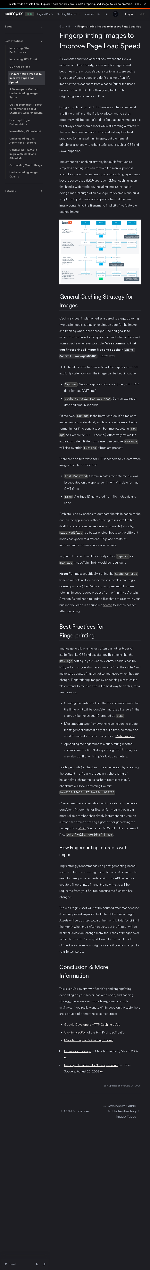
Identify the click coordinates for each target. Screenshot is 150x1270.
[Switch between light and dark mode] (107, 14)
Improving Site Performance (19, 50)
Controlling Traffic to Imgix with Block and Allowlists (23, 154)
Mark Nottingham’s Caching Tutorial (88, 1037)
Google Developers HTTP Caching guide (92, 1021)
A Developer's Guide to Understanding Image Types (24, 93)
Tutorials (24, 191)
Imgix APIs (45, 14)
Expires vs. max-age (77, 1048)
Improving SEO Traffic (23, 59)
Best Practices (24, 41)
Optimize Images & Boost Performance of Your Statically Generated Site (26, 108)
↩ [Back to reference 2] (101, 1068)
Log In (129, 14)
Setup (24, 26)
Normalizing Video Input (25, 131)
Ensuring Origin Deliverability (19, 122)
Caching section (75, 1029)
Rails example (125, 733)
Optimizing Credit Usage (25, 165)
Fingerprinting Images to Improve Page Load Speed (25, 78)
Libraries (89, 14)
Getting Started (68, 14)
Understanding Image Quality (23, 174)
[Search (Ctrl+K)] (115, 14)
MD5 (82, 825)
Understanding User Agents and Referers (22, 140)
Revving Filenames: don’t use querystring (91, 1062)
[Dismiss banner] (145, 4)
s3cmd (107, 602)
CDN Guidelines (19, 66)
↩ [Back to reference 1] (65, 1054)
